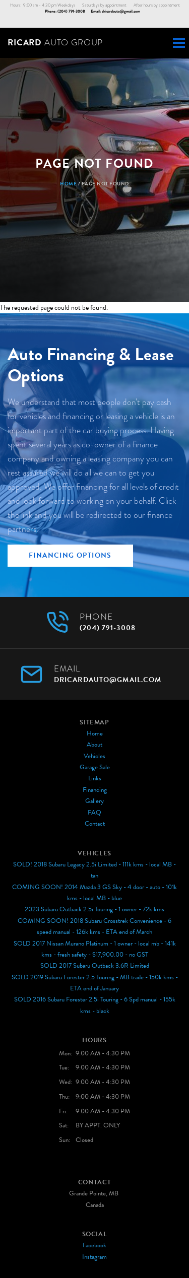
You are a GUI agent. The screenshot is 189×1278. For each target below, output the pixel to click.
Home (68, 183)
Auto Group (55, 42)
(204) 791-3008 (71, 11)
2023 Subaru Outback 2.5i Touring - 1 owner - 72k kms (94, 909)
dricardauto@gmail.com (121, 11)
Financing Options (70, 555)
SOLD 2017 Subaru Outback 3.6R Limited (94, 966)
